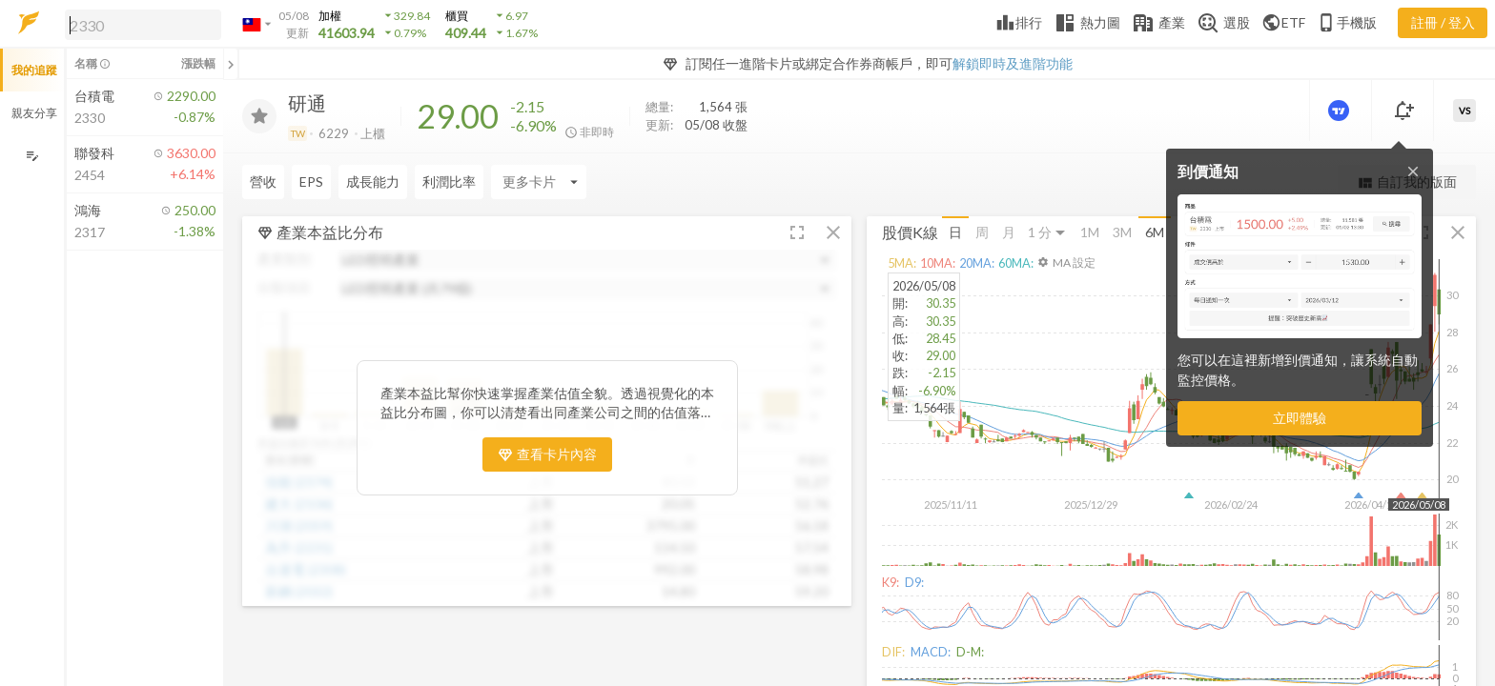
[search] (143, 25)
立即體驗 (1299, 418)
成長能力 (372, 181)
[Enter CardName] (538, 182)
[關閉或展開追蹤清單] (230, 64)
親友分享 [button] (34, 113)
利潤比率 (449, 181)
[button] (139, 24)
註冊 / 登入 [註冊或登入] (1443, 22)
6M (1154, 232)
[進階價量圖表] (1340, 110)
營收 (263, 181)
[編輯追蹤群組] (32, 155)
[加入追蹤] (259, 116)
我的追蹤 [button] (34, 70)
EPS (311, 181)
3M (1122, 232)
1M (1089, 232)
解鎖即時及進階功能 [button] (1012, 63)
